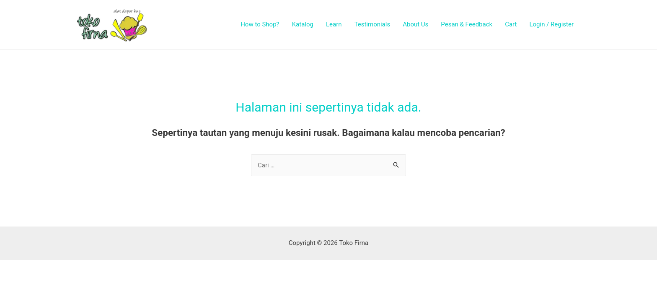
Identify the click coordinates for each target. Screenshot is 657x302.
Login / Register (551, 24)
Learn (334, 24)
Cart (511, 24)
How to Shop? (260, 24)
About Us (415, 24)
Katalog (302, 24)
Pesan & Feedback (466, 24)
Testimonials (372, 24)
